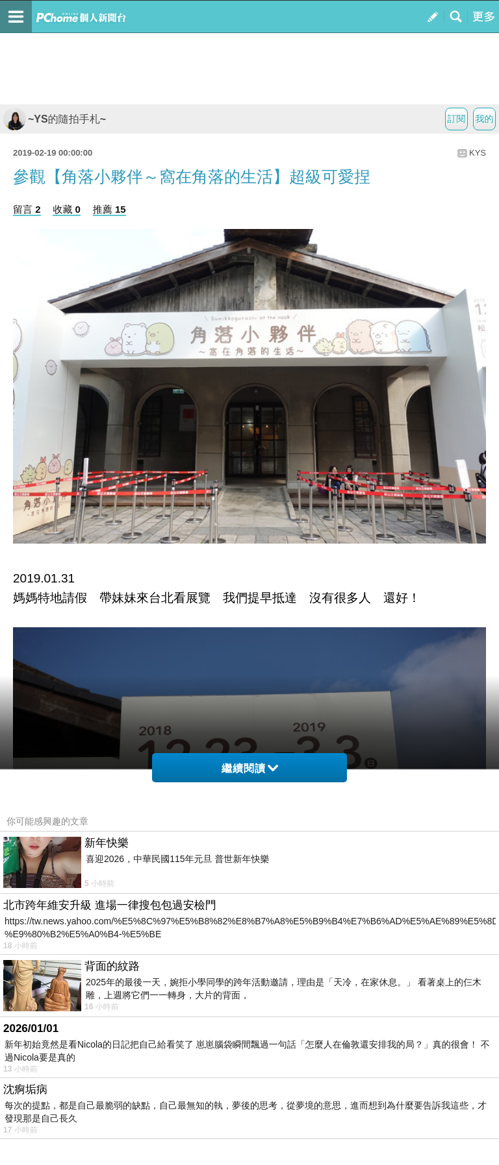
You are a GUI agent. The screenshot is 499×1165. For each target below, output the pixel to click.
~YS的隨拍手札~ (54, 119)
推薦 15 (109, 209)
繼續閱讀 (250, 768)
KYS (477, 153)
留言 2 (27, 209)
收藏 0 (67, 209)
